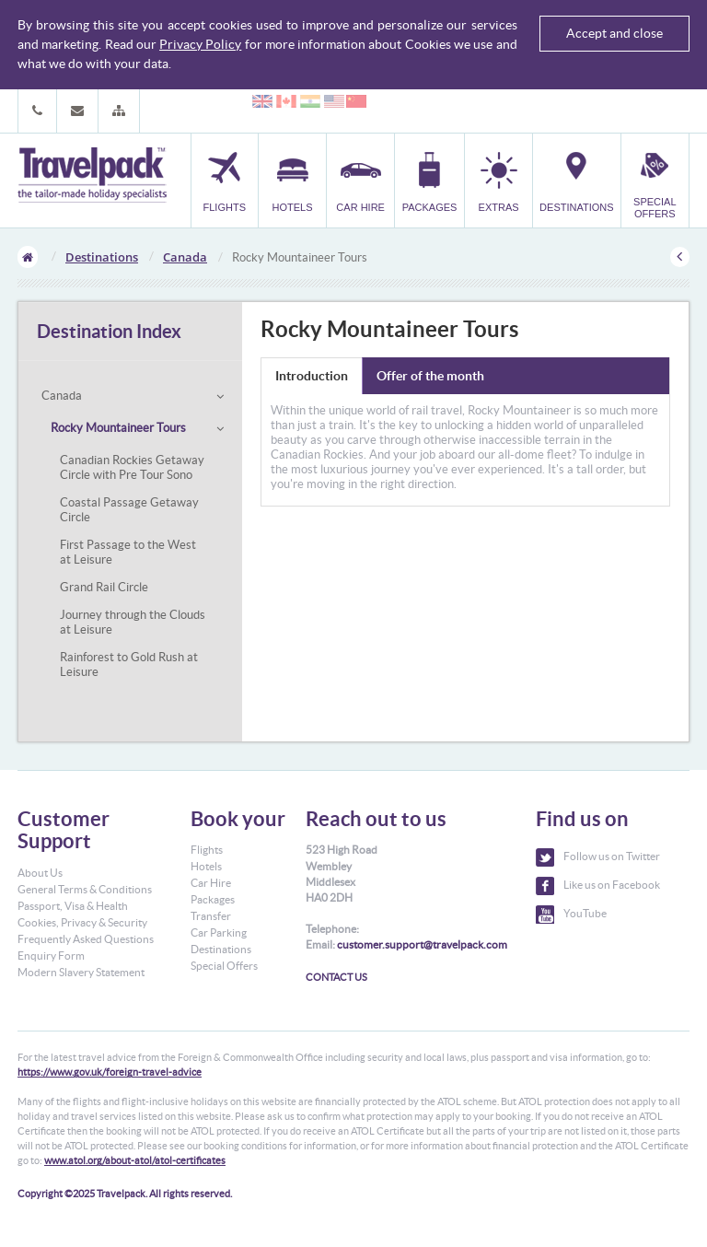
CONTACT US (336, 977)
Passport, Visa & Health (72, 906)
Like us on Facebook (598, 886)
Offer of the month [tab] (430, 375)
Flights (207, 850)
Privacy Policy (200, 44)
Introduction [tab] (311, 375)
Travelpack (92, 175)
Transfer (211, 916)
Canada (185, 257)
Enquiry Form (51, 955)
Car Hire (211, 883)
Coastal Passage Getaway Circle (129, 509)
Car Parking (219, 932)
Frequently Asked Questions (85, 939)
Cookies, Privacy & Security (82, 922)
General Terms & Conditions (84, 889)
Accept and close (614, 33)
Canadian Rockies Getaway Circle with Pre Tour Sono (132, 467)
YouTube (571, 914)
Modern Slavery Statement (81, 972)
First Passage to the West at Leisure (128, 552)
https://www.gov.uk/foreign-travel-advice (109, 1072)
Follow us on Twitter (598, 857)
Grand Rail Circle (104, 587)
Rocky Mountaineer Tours (118, 428)
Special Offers (224, 966)
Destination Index (109, 331)
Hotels (206, 866)
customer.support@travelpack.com (422, 944)
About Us (40, 873)
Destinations (101, 257)
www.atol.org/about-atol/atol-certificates (135, 1160)
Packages (213, 899)
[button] (119, 111)
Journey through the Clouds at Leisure (132, 622)
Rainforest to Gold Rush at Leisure (129, 664)
